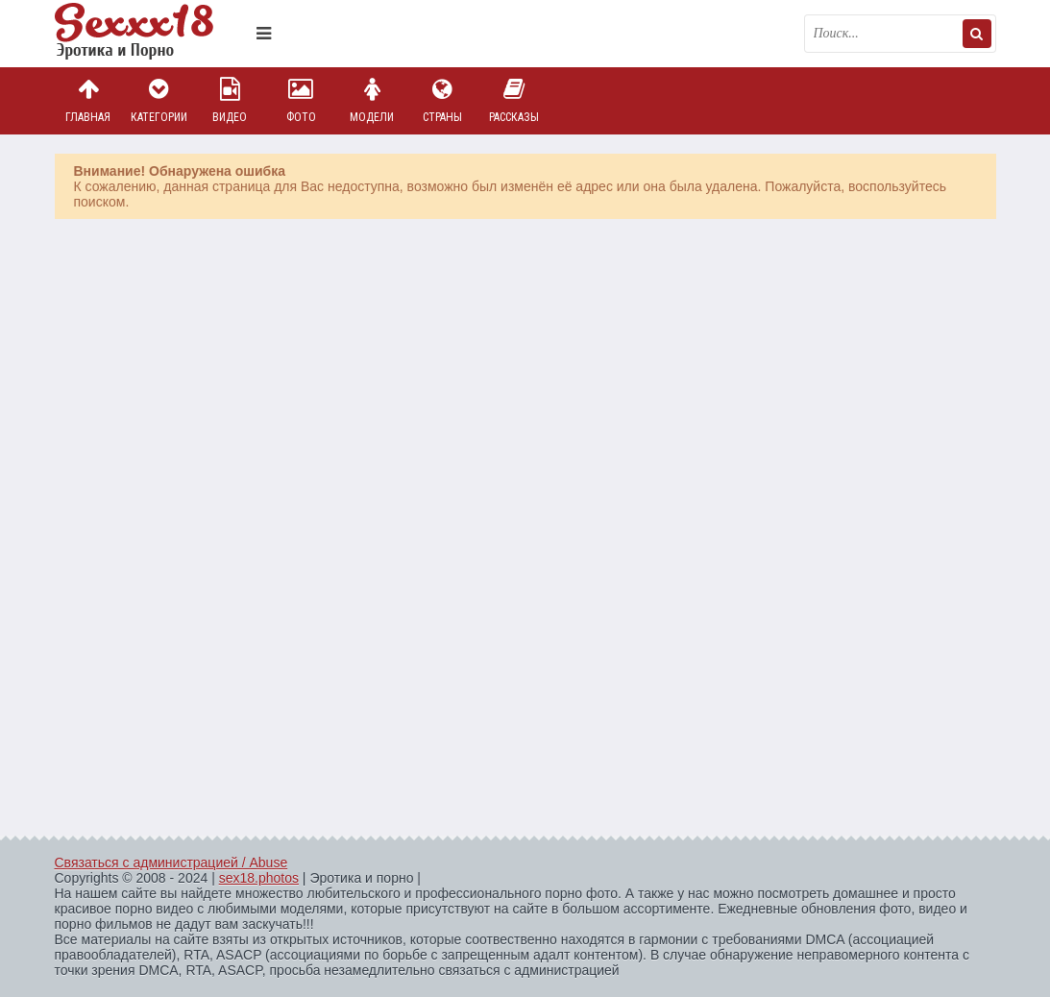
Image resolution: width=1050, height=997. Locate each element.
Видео (229, 100)
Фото (300, 100)
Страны (442, 100)
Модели (371, 100)
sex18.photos (259, 878)
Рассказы (514, 100)
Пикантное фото (151, 33)
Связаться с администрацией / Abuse (171, 862)
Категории (158, 100)
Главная (88, 100)
